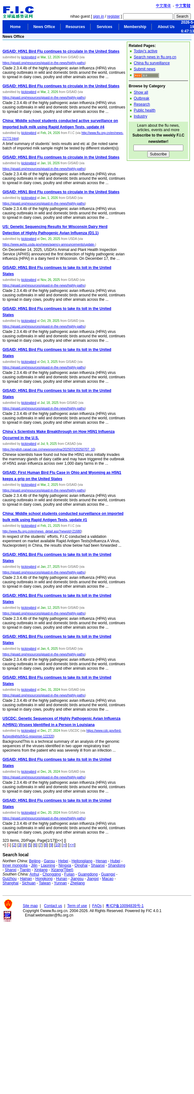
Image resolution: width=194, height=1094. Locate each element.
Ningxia (64, 865)
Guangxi (108, 874)
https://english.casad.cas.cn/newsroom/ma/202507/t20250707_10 (48, 449)
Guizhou (10, 878)
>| (64, 845)
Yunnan (60, 883)
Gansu (49, 861)
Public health (145, 110)
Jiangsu (77, 878)
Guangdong (88, 874)
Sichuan (28, 883)
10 (57, 845)
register (113, 16)
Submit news (145, 69)
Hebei (63, 861)
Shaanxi (97, 865)
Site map (30, 906)
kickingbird (28, 57)
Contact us (53, 906)
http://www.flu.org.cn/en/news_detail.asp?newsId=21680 (42, 531)
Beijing (34, 861)
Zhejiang (77, 883)
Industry (140, 116)
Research (142, 104)
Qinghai (80, 865)
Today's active (145, 51)
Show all (141, 92)
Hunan (61, 878)
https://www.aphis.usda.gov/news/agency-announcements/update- (49, 244)
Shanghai (11, 883)
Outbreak (141, 98)
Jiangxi (93, 878)
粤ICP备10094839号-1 (125, 906)
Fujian (69, 874)
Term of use (77, 906)
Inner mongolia (15, 865)
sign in (98, 16)
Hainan (26, 878)
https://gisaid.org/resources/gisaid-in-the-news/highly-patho (44, 63)
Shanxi (10, 870)
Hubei (115, 861)
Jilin (34, 865)
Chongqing (52, 874)
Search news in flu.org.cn (155, 57)
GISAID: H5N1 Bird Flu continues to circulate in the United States (61, 51)
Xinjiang (41, 870)
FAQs (97, 906)
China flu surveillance (152, 63)
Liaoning (48, 865)
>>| (71, 845)
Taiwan (44, 883)
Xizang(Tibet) (62, 870)
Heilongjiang (82, 861)
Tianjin (25, 870)
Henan (101, 861)
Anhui (34, 874)
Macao (108, 878)
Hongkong (44, 878)
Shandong (116, 865)
